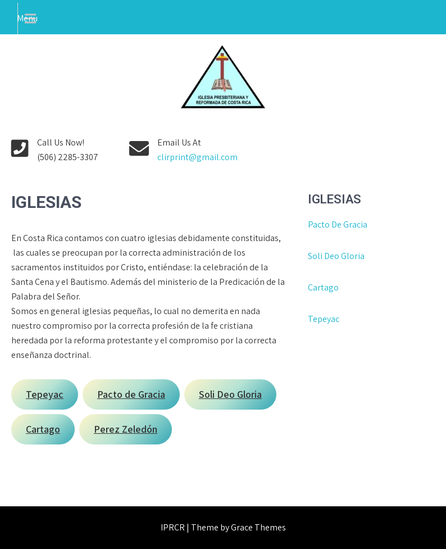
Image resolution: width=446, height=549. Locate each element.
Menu (27, 18)
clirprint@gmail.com (197, 157)
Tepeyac (324, 319)
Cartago (323, 287)
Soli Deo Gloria (336, 256)
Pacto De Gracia (337, 224)
